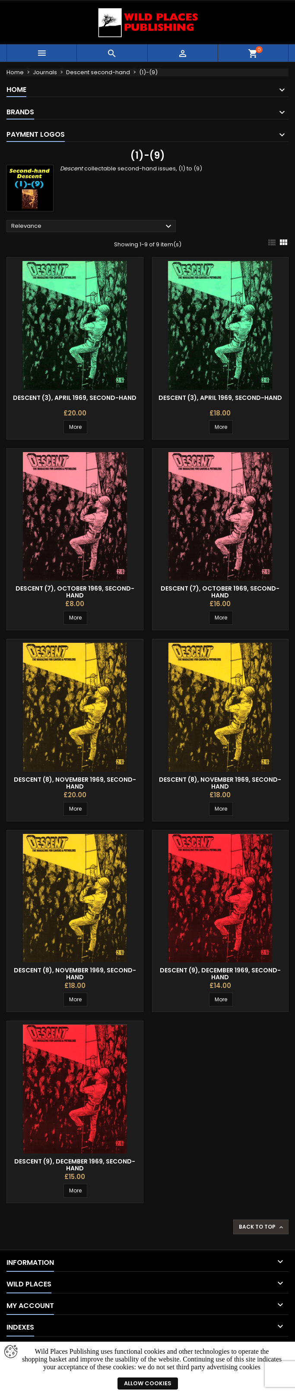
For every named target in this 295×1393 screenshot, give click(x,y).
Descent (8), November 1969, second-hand (75, 783)
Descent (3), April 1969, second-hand (74, 397)
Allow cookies (147, 1383)
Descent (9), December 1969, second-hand (220, 973)
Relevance (92, 226)
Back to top (262, 1227)
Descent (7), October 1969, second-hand (75, 592)
